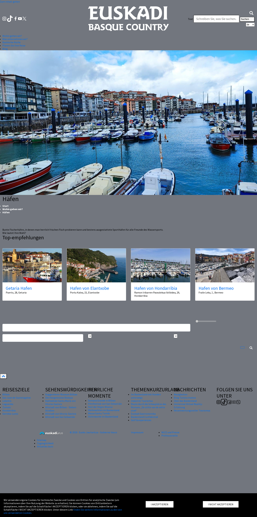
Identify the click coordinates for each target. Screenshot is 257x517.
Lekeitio (6, 400)
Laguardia (7, 404)
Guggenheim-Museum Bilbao (61, 394)
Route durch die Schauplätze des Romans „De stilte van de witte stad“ (148, 407)
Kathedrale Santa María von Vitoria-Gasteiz (60, 402)
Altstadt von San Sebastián (60, 416)
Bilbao (6, 394)
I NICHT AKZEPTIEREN (220, 504)
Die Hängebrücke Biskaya (59, 397)
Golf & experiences (141, 420)
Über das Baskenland (185, 400)
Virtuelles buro (45, 446)
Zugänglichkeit (45, 443)
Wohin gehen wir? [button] (12, 35)
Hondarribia (9, 410)
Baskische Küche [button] (11, 42)
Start (5, 205)
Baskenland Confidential (144, 416)
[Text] (216, 19)
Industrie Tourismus (142, 400)
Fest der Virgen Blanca (100, 407)
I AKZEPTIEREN (159, 504)
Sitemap (41, 440)
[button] (251, 12)
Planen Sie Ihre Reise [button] (13, 45)
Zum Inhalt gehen (10, 1)
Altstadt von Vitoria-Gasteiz (60, 413)
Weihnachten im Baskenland (103, 410)
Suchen (247, 19)
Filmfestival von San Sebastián (105, 403)
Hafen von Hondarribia (155, 288)
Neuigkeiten (180, 394)
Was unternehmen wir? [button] (15, 39)
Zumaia (6, 407)
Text (190, 19)
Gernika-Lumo (10, 413)
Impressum (137, 432)
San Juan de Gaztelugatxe (16, 397)
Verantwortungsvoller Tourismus (192, 410)
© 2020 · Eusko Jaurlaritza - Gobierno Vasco (93, 432)
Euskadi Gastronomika (143, 413)
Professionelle (169, 435)
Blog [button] (5, 48)
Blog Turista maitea (185, 397)
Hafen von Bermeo (216, 288)
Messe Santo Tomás (99, 413)
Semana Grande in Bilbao (101, 400)
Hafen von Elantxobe (89, 288)
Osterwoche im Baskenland (103, 416)
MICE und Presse (170, 432)
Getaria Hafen (19, 288)
